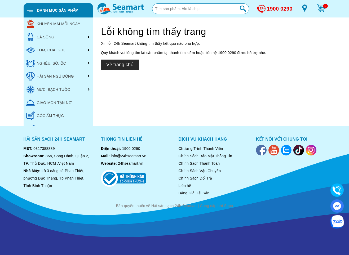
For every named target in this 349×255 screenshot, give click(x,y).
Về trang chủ (120, 64)
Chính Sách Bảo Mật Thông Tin (205, 156)
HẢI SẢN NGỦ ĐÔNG (50, 76)
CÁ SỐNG (40, 37)
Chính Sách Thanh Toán (199, 163)
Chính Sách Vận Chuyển (200, 171)
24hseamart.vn (130, 163)
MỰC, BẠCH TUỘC (48, 89)
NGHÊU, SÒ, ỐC (46, 63)
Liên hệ (185, 186)
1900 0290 (280, 8)
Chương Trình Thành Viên (201, 148)
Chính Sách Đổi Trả (195, 178)
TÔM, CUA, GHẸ (45, 50)
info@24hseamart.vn (128, 156)
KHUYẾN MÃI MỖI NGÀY (53, 24)
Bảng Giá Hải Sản (194, 193)
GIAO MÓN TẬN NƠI (49, 103)
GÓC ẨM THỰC (45, 115)
